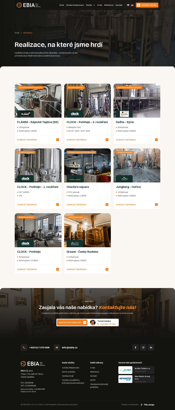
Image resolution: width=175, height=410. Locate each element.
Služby (90, 5)
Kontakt (119, 5)
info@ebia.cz (70, 347)
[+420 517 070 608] (24, 347)
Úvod (61, 5)
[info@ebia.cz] (57, 347)
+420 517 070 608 (39, 347)
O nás (99, 5)
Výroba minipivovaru (75, 5)
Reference (109, 5)
